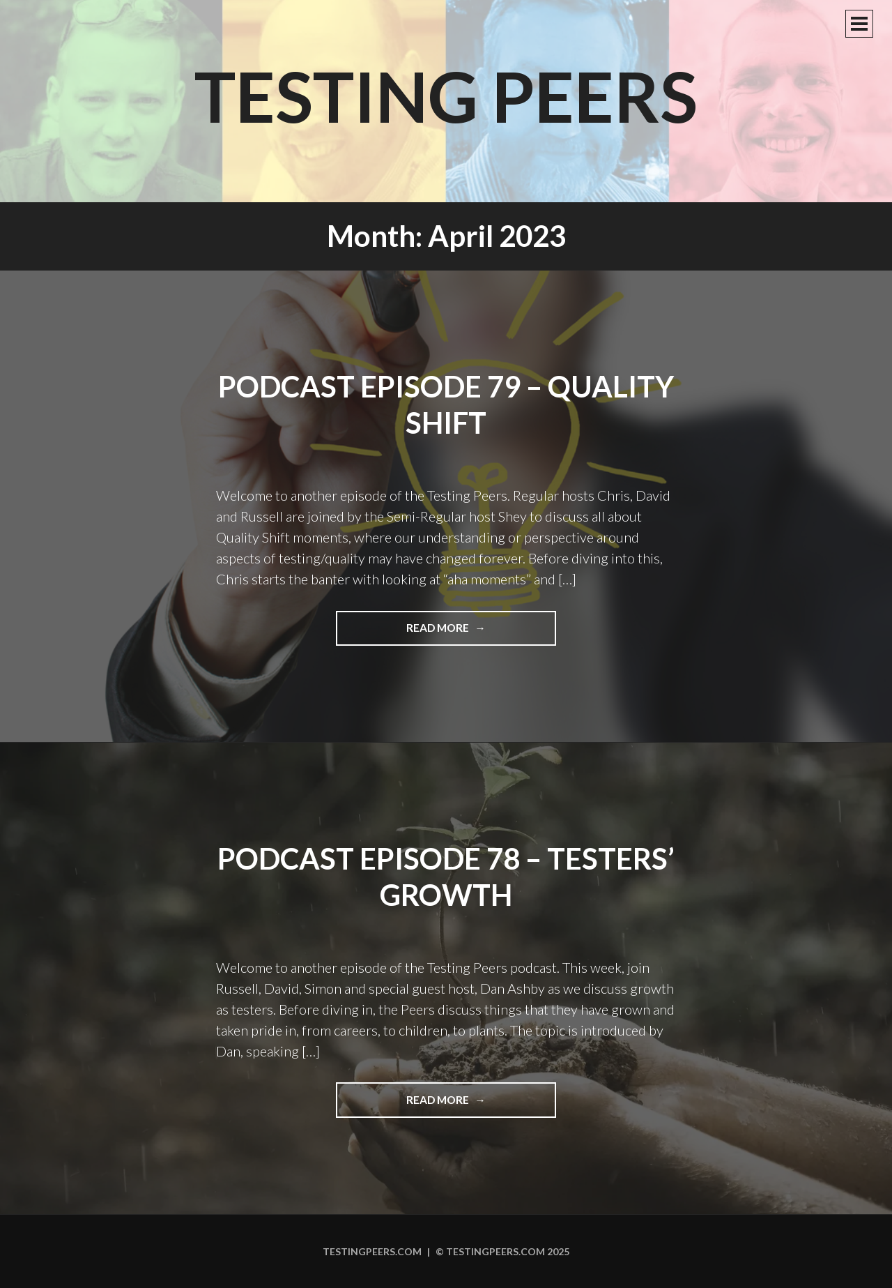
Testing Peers (446, 95)
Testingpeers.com (372, 1251)
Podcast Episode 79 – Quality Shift (446, 405)
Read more (467, 632)
